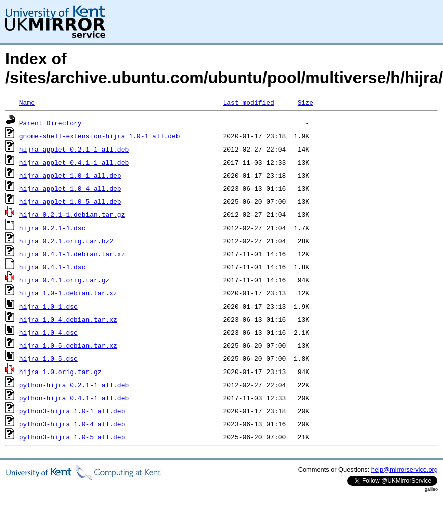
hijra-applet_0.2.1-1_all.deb (74, 149)
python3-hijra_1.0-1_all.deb (72, 410)
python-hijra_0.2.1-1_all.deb (74, 384)
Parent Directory (50, 122)
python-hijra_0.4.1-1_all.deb (74, 397)
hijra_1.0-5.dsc (48, 358)
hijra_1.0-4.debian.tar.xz (68, 319)
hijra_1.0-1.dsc (48, 306)
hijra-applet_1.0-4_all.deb (70, 188)
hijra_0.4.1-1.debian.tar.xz (72, 253)
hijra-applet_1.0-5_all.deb (70, 201)
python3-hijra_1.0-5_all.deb (72, 436)
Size (305, 102)
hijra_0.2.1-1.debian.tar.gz (72, 214)
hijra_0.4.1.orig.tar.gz (64, 279)
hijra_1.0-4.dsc (48, 332)
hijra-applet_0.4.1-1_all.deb (74, 162)
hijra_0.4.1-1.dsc (52, 266)
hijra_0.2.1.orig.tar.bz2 (66, 240)
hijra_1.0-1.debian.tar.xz (68, 293)
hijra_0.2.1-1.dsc (52, 227)
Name (27, 102)
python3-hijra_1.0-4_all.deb (72, 423)
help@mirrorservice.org (404, 469)
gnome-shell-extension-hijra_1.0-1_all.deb (99, 135)
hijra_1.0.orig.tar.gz (60, 371)
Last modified (248, 102)
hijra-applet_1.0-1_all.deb (70, 175)
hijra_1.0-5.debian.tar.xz (68, 345)
